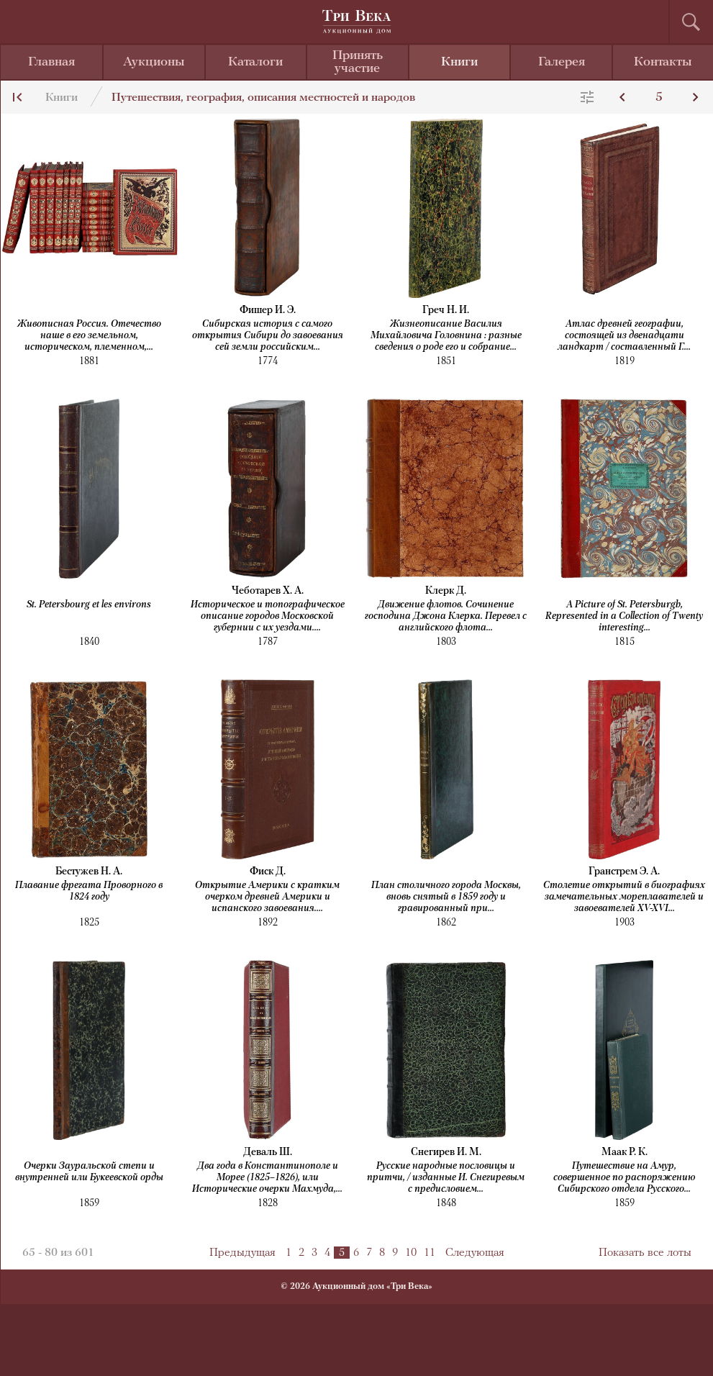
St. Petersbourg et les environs (89, 604)
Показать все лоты (645, 1253)
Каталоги (255, 62)
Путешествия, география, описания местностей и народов (263, 98)
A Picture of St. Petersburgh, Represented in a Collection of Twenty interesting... (624, 616)
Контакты (663, 62)
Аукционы (154, 62)
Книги (459, 62)
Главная (51, 62)
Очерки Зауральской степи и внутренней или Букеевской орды (89, 1172)
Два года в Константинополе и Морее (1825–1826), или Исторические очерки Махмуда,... (267, 1178)
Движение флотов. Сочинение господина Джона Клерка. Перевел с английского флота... (446, 616)
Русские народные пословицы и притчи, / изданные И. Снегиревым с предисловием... (445, 1178)
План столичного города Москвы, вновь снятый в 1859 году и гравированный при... (446, 897)
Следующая (474, 1253)
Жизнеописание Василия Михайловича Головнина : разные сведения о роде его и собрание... (446, 336)
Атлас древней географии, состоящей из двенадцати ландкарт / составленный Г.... (624, 336)
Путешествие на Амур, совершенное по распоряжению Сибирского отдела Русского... (624, 1178)
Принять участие (357, 62)
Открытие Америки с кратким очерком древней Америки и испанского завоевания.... (267, 897)
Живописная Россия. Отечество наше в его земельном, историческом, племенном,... (89, 336)
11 (429, 1253)
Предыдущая (242, 1253)
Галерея (561, 62)
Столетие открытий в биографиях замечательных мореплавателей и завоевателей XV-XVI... (624, 897)
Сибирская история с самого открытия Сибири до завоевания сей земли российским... (267, 336)
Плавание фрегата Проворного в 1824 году (89, 891)
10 (411, 1253)
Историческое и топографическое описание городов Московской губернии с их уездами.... (268, 616)
